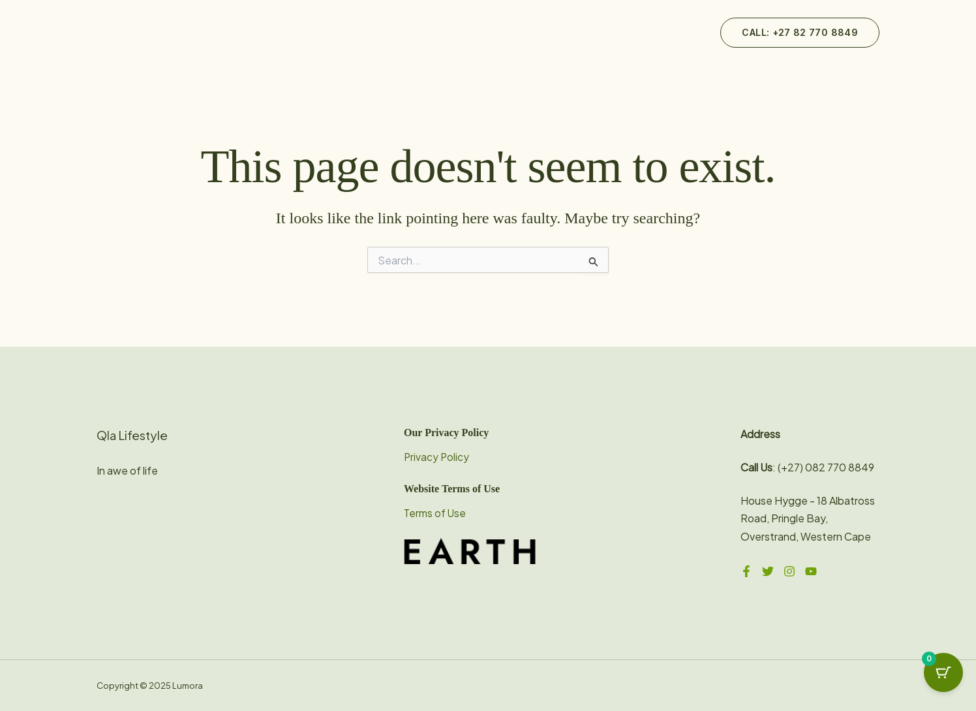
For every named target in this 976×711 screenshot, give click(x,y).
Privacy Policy (437, 457)
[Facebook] (746, 571)
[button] (799, 33)
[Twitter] (768, 571)
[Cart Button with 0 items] (943, 678)
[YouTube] (811, 571)
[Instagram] (789, 571)
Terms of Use (435, 513)
